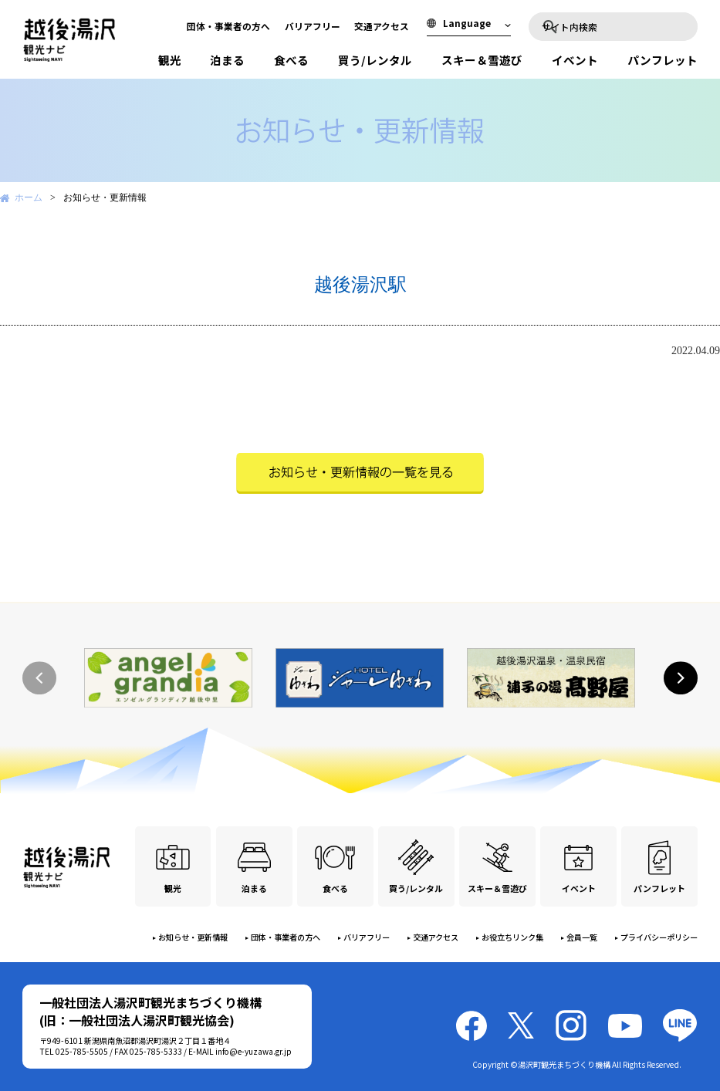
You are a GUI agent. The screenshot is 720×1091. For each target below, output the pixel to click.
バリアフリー (312, 25)
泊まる (227, 60)
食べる (291, 60)
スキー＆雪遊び (481, 60)
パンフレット (662, 60)
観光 (169, 60)
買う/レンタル (375, 60)
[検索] (620, 26)
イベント (575, 60)
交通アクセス (381, 25)
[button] (681, 678)
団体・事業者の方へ (228, 25)
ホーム (28, 197)
